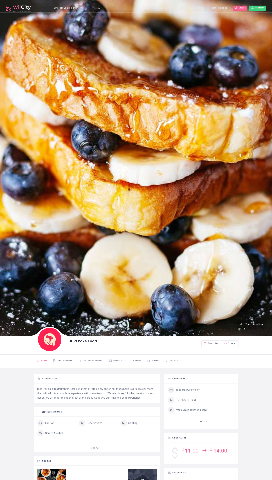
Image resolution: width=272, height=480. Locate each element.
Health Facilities (216, 7)
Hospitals (196, 7)
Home (182, 7)
